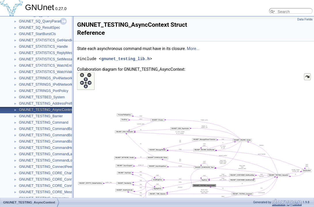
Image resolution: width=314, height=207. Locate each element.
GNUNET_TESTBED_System (42, 97)
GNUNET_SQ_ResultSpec (39, 28)
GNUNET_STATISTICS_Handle (43, 47)
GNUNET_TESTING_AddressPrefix (46, 103)
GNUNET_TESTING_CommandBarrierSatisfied (55, 141)
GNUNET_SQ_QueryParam (40, 21)
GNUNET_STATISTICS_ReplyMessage (49, 53)
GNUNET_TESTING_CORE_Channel (48, 173)
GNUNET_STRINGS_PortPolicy (43, 91)
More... (193, 48)
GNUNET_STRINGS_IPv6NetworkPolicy (50, 85)
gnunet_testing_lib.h (125, 59)
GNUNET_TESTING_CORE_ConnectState (52, 186)
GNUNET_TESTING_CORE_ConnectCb (50, 179)
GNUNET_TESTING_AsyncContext (46, 110)
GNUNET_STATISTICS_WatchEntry (47, 66)
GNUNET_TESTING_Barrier (41, 116)
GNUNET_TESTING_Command (43, 122)
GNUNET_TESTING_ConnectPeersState (50, 167)
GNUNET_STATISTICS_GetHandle (46, 40)
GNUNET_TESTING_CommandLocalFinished (54, 160)
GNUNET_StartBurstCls (37, 34)
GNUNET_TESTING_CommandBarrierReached (55, 135)
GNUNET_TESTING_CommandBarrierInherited (55, 129)
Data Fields (305, 19)
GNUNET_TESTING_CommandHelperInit (51, 148)
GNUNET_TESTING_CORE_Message (48, 192)
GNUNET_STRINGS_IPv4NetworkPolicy (50, 78)
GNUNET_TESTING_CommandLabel (48, 154)
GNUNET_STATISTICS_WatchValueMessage (54, 72)
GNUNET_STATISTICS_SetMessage (47, 59)
